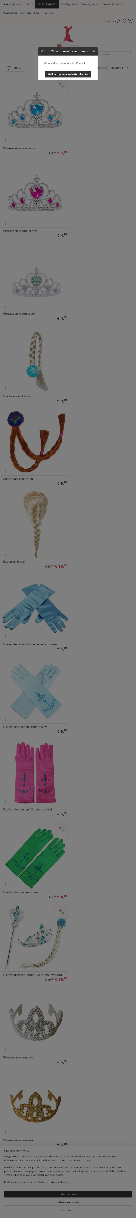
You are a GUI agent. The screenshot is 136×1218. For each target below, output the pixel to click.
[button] (68, 74)
